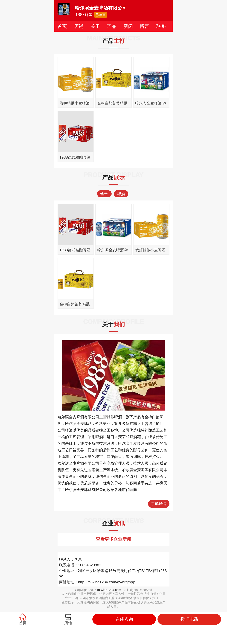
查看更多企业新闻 (113, 539)
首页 (62, 26)
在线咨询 (124, 619)
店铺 (78, 26)
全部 (104, 193)
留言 (144, 26)
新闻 (128, 26)
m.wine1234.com (109, 590)
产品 (111, 26)
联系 (161, 26)
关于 (95, 26)
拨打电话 (189, 619)
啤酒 (121, 193)
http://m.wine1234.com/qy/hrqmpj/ (106, 582)
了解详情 (158, 504)
